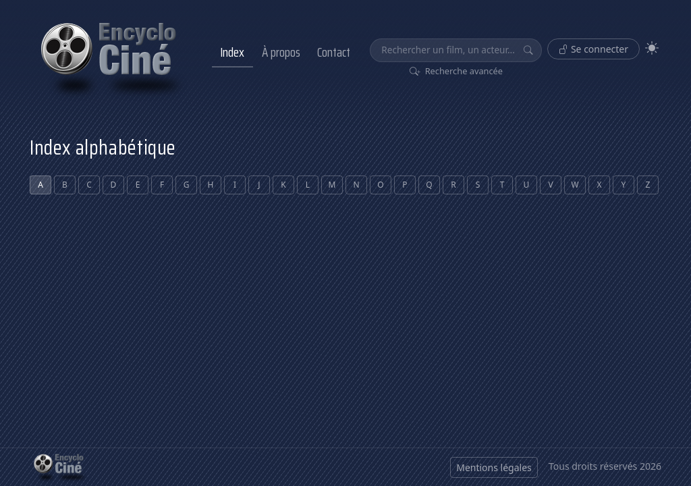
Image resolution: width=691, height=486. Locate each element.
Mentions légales (494, 467)
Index (232, 52)
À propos (281, 52)
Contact (333, 52)
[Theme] (651, 48)
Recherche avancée (456, 71)
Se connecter (593, 49)
